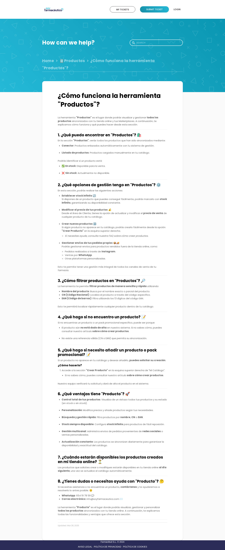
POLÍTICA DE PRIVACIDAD (107, 546)
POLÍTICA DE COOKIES (135, 546)
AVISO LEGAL (85, 546)
